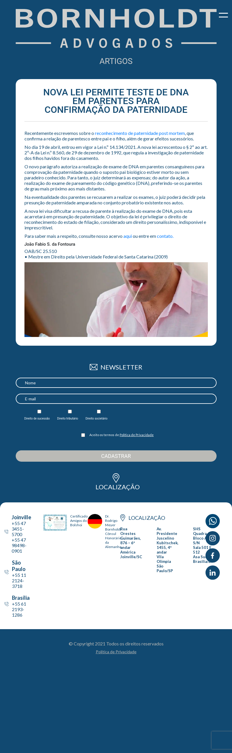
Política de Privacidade (137, 435)
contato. (165, 236)
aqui (127, 236)
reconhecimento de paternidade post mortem (140, 133)
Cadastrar (116, 456)
